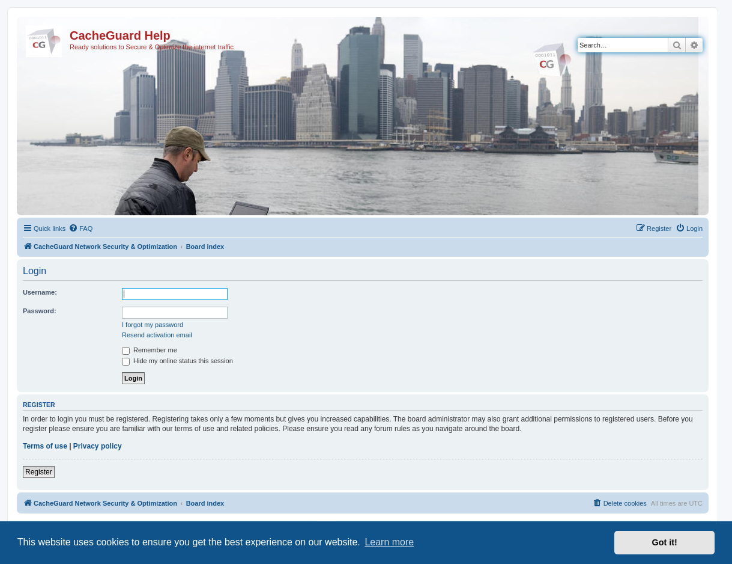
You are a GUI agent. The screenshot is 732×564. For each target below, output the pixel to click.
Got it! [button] (664, 542)
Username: (40, 292)
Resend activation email (157, 335)
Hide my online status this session (177, 360)
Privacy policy (97, 446)
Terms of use (45, 446)
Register (38, 472)
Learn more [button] (389, 542)
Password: (39, 310)
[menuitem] (80, 228)
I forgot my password (152, 324)
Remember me (149, 350)
